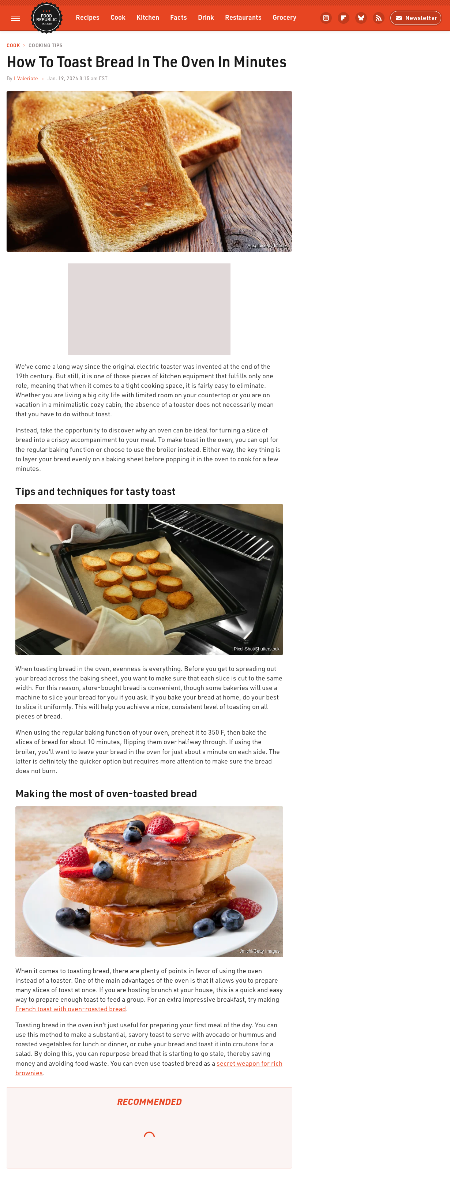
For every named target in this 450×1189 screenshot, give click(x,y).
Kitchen (147, 17)
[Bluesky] (361, 18)
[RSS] (379, 18)
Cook (117, 17)
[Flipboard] (343, 18)
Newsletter (415, 18)
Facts (178, 17)
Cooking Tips (45, 45)
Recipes (88, 17)
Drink (206, 17)
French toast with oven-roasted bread (70, 1009)
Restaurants (243, 17)
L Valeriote (26, 78)
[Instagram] (326, 18)
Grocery (284, 17)
